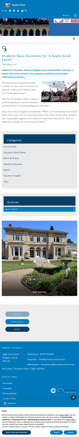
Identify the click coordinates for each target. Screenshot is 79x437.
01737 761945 (47, 354)
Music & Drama (11, 158)
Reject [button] (56, 432)
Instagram (6, 11)
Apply (17, 329)
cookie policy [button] (70, 420)
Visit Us (17, 314)
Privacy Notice (10, 393)
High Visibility (38, 368)
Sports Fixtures (14, 11)
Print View (7, 368)
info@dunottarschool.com (52, 359)
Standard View (21, 368)
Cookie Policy (9, 398)
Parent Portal (22, 11)
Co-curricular (10, 146)
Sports (7, 169)
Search (25, 11)
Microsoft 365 (10, 11)
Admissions (17, 321)
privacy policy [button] (64, 415)
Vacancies (7, 383)
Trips (6, 181)
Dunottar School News (15, 152)
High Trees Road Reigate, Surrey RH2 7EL (11, 357)
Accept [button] (70, 432)
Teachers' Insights (12, 175)
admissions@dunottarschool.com (57, 364)
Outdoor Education (13, 164)
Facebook (3, 11)
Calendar (18, 11)
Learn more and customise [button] (16, 432)
